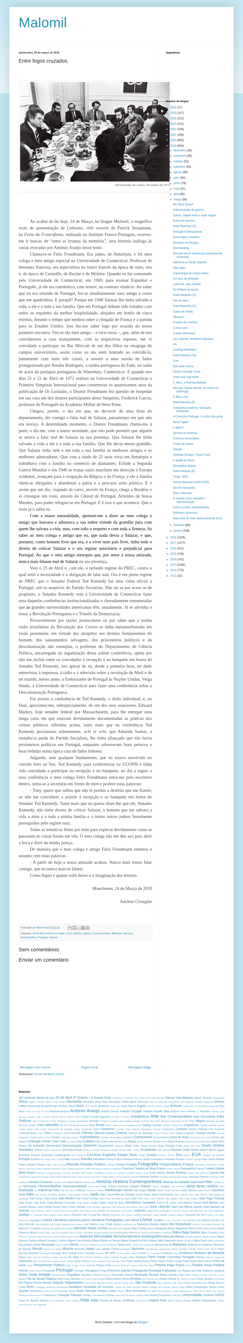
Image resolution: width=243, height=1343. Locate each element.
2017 (173, 542)
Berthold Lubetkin (27, 1125)
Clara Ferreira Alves (164, 1133)
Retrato (129, 1274)
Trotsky (87, 1295)
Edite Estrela (163, 1150)
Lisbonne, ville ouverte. (187, 284)
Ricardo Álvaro (158, 1274)
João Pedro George (87, 1198)
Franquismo (187, 1168)
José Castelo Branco (49, 1206)
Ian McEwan (178, 1186)
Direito (206, 1145)
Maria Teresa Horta (144, 1232)
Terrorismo (139, 1291)
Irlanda (151, 1190)
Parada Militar (127, 1257)
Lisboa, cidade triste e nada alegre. (195, 215)
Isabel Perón (204, 1190)
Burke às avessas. (184, 220)
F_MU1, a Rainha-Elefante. (190, 382)
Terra (128, 1291)
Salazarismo (74, 1282)
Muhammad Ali (163, 1244)
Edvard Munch (208, 1149)
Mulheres (179, 1244)
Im (36, 1190)
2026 (173, 107)
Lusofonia (127, 1224)
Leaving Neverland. (185, 349)
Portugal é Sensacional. (188, 231)
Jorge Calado (99, 1202)
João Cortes (36, 1198)
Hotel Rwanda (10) (184, 355)
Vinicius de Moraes (111, 1300)
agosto (178, 172)
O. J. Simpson (154, 1253)
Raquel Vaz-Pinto (192, 1270)
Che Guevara (216, 1129)
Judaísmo (140, 1210)
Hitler (209, 1182)
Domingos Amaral (72, 1149)
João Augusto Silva (184, 1194)
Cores (207, 1137)
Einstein (35, 1155)
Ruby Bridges (205, 1278)
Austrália (94, 1120)
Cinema (121, 1133)
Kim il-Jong (89, 1214)
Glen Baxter (87, 1173)
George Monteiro (71, 1173)
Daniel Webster (144, 1141)
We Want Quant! (183, 204)
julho (177, 177)
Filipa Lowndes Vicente (32, 1164)
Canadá (156, 1125)
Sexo (30, 1287)
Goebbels (99, 1173)
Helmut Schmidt (131, 1177)
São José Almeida (181, 1283)
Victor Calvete (72, 1300)
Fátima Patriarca (123, 1159)
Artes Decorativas (204, 1116)
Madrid (164, 1224)
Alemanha (74, 1101)
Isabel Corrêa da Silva (168, 1190)
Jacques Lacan (65, 1194)
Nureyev (100, 1253)
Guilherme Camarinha (30, 1177)
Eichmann (24, 1155)
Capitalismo (191, 1125)
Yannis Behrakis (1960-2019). (191, 482)
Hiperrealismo (75, 1182)
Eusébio (35, 1159)
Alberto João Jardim (55, 1102)
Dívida (38, 1149)
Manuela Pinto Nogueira (120, 1228)
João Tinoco (25, 1202)
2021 (173, 134)
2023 (173, 123)
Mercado (169, 1236)
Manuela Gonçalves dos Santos (57, 1228)
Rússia (47, 1282)
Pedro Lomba (174, 1261)
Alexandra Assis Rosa (95, 1101)
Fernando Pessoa (174, 1159)
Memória (117, 933)
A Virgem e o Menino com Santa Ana (131, 1098)
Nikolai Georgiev (179, 1249)
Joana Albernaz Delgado (121, 1194)
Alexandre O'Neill (119, 1101)
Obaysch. (179, 317)
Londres (158, 1220)
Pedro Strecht (205, 1261)
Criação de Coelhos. (185, 322)
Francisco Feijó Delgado (38, 1168)
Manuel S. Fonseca (29, 1228)
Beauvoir (165, 1121)
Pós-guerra (92, 1270)
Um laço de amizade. (186, 278)
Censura (181, 1129)
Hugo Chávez (108, 1186)
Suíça (221, 1287)
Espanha (109, 1155)
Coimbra (55, 1137)
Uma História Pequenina (157, 1295)
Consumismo (160, 1137)
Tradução (63, 1295)
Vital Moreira (141, 1300)
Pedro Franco (158, 1261)
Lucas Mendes (188, 1220)
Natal (90, 1249)
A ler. (176, 360)
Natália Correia (110, 1248)
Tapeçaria (63, 1291)
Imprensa (45, 1190)
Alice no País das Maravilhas (164, 1102)
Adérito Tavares (203, 1097)
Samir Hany (90, 1283)
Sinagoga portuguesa (57, 1287)
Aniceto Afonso (154, 1106)
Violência (128, 1300)
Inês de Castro (67, 1190)
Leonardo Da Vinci (195, 1214)
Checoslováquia (28, 1133)
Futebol (209, 1168)
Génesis (41, 1173)
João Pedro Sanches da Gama (115, 1198)
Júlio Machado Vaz (197, 1210)
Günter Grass (48, 1177)
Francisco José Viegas (62, 1168)
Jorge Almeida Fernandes (61, 1202)
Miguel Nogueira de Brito (135, 1240)
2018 (173, 537)
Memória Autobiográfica (144, 1236)
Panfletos (97, 1257)
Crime (46, 1141)
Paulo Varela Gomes (138, 1261)
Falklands (75, 1159)
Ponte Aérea (35, 1270)
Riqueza (51, 1278)
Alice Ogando (187, 1102)
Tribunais (76, 1295)
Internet (128, 1190)
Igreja (190, 1186)
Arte (154, 1116)
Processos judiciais (119, 1270)
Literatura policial (78, 1220)
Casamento (107, 1129)
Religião (45, 1274)
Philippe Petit (103, 1265)
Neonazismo (152, 1249)
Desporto (119, 1145)
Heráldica (23, 1182)
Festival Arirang (192, 1159)
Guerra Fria (217, 1172)
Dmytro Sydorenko (51, 1150)
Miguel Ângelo (209, 1236)
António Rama (73, 1117)
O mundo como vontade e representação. (189, 500)
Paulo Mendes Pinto (116, 1261)
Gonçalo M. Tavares (115, 1173)
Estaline (152, 1155)
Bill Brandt (74, 1125)
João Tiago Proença (211, 1198)
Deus (128, 1145)
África (23, 1101)
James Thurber (81, 1194)
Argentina (105, 1116)
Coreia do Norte (179, 1137)
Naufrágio (125, 1249)
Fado (66, 1159)
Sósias (145, 1287)
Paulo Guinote (98, 1261)
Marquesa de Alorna (69, 1236)
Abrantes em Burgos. (186, 242)
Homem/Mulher (49, 1186)
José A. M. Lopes (166, 1202)
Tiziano (220, 1291)
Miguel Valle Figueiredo (162, 1240)
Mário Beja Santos (186, 1232)
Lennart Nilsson (176, 1215)
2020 (173, 140)
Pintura (160, 1265)
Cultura (88, 1141)
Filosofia (72, 1164)
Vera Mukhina (57, 1300)
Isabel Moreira (189, 1190)
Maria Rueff (128, 1232)
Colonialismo (89, 1137)
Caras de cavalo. (183, 311)
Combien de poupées (111, 1137)
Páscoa (200, 1257)
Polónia (23, 1270)
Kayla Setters (64, 1215)
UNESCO (177, 1295)
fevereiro (179, 525)
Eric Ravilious (78, 1155)
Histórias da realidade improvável (183, 1182)
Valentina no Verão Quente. (190, 262)
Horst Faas (93, 1186)
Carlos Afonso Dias (29, 1129)
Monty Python (62, 1245)
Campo (146, 1125)
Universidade (192, 1295)
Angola (141, 1106)
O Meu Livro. (181, 396)
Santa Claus (128, 1283)
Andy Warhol (129, 1106)
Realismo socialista (213, 1270)
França (188, 1164)
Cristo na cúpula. (183, 443)
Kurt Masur (126, 1215)
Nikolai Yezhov (196, 1249)
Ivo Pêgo (52, 1194)
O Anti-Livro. (180, 328)
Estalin (142, 1155)
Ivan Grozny (41, 1194)
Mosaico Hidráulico (89, 1245)
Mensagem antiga (140, 1067)
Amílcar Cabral (66, 1106)
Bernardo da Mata (215, 1121)
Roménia (135, 1278)
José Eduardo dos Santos (124, 1207)
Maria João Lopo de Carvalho (53, 1232)
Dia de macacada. (184, 487)
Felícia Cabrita (142, 1159)
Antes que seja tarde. (186, 377)
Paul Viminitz (53, 1261)
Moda (37, 1244)
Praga (103, 1270)
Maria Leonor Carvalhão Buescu (85, 1232)
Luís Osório (76, 1224)
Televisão (91, 1291)
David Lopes (192, 1141)
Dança (132, 1141)
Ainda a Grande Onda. (187, 371)
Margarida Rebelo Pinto (189, 1228)
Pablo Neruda (60, 1257)
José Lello (144, 1207)
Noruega (56, 1253)
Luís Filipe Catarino (60, 1224)
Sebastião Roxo (199, 1283)
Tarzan (72, 1291)
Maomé (151, 1228)
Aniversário (188, 1106)
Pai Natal (73, 1257)
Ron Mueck (147, 1279)
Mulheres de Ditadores (200, 1244)
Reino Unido (28, 1274)
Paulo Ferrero (82, 1261)
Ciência (87, 1133)
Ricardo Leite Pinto (180, 1274)
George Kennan (54, 1173)
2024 (173, 118)
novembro (180, 155)
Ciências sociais (104, 1133)
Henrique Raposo (199, 1176)
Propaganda (139, 1270)
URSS (219, 1295)
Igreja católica (207, 1186)
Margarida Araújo (165, 1228)
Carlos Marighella (83, 1129)
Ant (46, 1111)
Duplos (136, 1150)
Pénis (29, 1265)
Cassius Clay (123, 1129)
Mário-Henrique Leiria (47, 1236)
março (178, 199)
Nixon (221, 1248)
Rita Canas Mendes (68, 1278)
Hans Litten (77, 1177)
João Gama (50, 1198)
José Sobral (85, 1210)
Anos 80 (39, 1111)
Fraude (200, 1168)
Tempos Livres (107, 1291)
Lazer (156, 1215)
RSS (156, 1279)
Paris (152, 1257)
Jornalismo (133, 1202)
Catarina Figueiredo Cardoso (146, 1129)
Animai (165, 1106)
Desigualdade (106, 1145)
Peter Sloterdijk (87, 1265)
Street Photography (197, 1287)
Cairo (138, 1125)
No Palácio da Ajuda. (186, 289)
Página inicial (89, 1067)
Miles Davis (200, 1240)
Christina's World (61, 1133)
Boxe (92, 1125)
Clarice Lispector (185, 1133)
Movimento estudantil (143, 1245)
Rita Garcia (86, 1279)
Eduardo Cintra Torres (185, 1149)
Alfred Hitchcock (139, 1101)
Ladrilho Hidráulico (142, 1215)
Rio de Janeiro (36, 1278)
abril (177, 194)
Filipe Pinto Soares (55, 1164)
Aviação (104, 1121)
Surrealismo (36, 1291)
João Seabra (171, 1198)
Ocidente (167, 1253)
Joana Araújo (143, 1194)
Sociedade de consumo (98, 1287)
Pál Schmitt (86, 1257)
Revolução (141, 1274)
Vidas (94, 1300)
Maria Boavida (210, 1228)
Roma (125, 1278)
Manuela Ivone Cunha (90, 1228)
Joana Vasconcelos (162, 1194)
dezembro (180, 150)
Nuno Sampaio (86, 1253)
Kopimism (115, 1215)
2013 (173, 564)
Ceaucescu (168, 1129)
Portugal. (79, 1270)
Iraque (142, 1190)
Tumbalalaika (98, 1295)
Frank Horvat (173, 1168)
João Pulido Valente (154, 1198)
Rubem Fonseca (188, 1279)
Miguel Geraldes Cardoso (53, 1240)
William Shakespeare (204, 1300)
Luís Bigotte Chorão (207, 1220)
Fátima (110, 1159)
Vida (84, 1299)
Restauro (106, 1275)
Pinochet (143, 1265)
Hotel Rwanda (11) (184, 306)
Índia (56, 1190)
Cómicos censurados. (186, 438)
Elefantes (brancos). (185, 512)
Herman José (59, 1182)
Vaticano (44, 1300)
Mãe (171, 1224)
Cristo (62, 1141)
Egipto (220, 1149)
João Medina (66, 1198)
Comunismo (143, 1137)
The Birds (152, 1291)
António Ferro (178, 1111)
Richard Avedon (199, 1275)
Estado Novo (127, 1155)
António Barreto (110, 1111)
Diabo (136, 1145)
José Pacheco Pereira (41, 1210)
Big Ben (64, 1125)
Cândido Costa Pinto (172, 1125)
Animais (176, 1106)
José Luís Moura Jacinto (186, 1206)
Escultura (94, 1155)
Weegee (187, 1300)
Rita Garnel (98, 1279)
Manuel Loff (218, 1224)
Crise (54, 1141)
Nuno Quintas (69, 1253)
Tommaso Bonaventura (30, 1295)
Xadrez (220, 1300)
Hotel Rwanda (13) (184, 226)
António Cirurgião (55, 933)
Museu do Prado (52, 1249)
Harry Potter (102, 1177)
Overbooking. (181, 248)
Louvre (167, 1220)
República (73, 1274)
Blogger (143, 1322)
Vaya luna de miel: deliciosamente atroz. (198, 518)
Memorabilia (103, 1236)
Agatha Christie (36, 1102)
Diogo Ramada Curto (169, 1145)
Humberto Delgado (128, 1186)
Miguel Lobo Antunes (80, 1240)
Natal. (98, 1249)
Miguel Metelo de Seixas (106, 1240)
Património (25, 1261)
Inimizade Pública (95, 1190)
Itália (30, 1194)
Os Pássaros (44, 1257)
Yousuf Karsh (25, 1304)
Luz (134, 1224)
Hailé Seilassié (63, 1177)
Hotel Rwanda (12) (184, 295)
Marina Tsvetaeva (163, 1232)
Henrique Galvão (148, 1176)
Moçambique (26, 1244)
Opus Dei (32, 1257)
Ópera (22, 1257)
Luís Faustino (42, 1224)
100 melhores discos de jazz (37, 1097)
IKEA (221, 1186)
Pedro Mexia (189, 1261)
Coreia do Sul (197, 1137)
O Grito (142, 1253)
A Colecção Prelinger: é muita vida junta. (198, 416)
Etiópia (187, 1155)
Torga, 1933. (181, 476)
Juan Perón (127, 1210)
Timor (201, 1291)
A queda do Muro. (184, 460)
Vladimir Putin (157, 1300)
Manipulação (183, 1224)
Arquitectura (140, 1116)
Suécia (213, 1287)
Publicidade (169, 1270)
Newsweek (164, 1249)
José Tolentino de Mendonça (106, 1210)
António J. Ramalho (198, 1111)
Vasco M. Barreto (29, 1300)
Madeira (154, 1224)
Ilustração (26, 1190)
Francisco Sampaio (111, 1168)
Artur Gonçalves (40, 1121)
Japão (94, 1194)
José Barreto (210, 1202)
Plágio (171, 1265)
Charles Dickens (197, 1129)
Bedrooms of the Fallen (183, 1121)
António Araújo (85, 1110)
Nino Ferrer (211, 1249)
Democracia (53, 1145)
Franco (161, 1168)
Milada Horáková (184, 1240)
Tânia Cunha (50, 1291)
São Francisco (164, 1283)
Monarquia (47, 1244)
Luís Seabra (90, 1224)
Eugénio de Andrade (213, 1155)
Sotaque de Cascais (159, 1287)
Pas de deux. (181, 300)
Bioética (84, 1125)
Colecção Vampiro (70, 1137)
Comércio (127, 1137)
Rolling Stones (113, 1278)
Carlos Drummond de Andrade (56, 1129)
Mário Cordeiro (209, 1232)
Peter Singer (72, 1265)
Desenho (90, 1145)
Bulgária (131, 1125)
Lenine (163, 1214)
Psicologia (154, 1270)
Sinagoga (40, 1287)
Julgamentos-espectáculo (159, 1210)
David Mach (205, 1141)
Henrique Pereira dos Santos (174, 1177)
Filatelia (220, 1159)
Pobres (180, 1265)
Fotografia (148, 1164)
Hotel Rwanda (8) (184, 471)
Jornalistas (148, 1202)
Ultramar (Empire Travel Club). (192, 454)
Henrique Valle (217, 1177)
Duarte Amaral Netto (121, 1150)
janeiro (178, 530)
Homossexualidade (74, 1186)
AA (175, 344)
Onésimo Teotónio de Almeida (201, 1253)
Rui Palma (219, 1279)
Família (86, 1159)
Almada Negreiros (204, 1102)
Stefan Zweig (178, 1287)
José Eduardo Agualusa (98, 1207)
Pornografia (48, 1270)
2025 (173, 112)
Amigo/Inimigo (49, 1106)
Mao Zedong (139, 1228)
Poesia (197, 1265)
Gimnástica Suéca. (185, 465)
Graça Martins (157, 1172)
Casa (96, 1129)
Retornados (117, 1274)
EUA (69, 933)
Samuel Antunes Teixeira (109, 1283)
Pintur (151, 1265)
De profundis (36, 1145)
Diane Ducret (148, 1145)
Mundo (37, 1249)
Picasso (116, 1265)
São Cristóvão (146, 1282)
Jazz (103, 1194)
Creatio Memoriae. (184, 333)
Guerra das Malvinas (198, 1173)
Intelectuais (113, 1190)
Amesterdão (34, 1106)
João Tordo (39, 1202)
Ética (179, 1155)
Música (67, 1249)
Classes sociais (205, 1133)
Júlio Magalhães (216, 1210)
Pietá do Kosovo (129, 1265)
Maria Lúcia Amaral (112, 1232)
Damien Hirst (120, 1141)
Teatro (80, 1291)
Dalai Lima (108, 1141)
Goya (145, 1173)
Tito (214, 1291)
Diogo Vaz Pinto (191, 1145)
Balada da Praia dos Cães (146, 1121)
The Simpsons (165, 1291)
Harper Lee (89, 1177)
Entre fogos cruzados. (186, 237)
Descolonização (72, 1145)
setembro (180, 166)
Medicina (86, 1236)
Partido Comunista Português (176, 1257)
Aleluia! (177, 449)
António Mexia (58, 1117)
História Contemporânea (97, 933)
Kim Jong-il (103, 1214)
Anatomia (103, 1106)
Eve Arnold (57, 1159)
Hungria (165, 1186)
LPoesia (176, 1220)
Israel (22, 1194)
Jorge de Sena (115, 1202)
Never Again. (181, 422)
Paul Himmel (39, 1261)
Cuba (79, 1141)
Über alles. (179, 268)
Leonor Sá (212, 1215)
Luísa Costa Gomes (109, 1224)
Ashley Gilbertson (58, 1121)
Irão (136, 1190)
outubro (179, 161)
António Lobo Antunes (38, 1117)
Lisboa (47, 1220)
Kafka (46, 1215)
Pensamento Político (48, 1265)
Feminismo (157, 1159)
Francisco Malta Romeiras (88, 1168)
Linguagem (35, 1220)
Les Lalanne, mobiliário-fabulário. (193, 339)
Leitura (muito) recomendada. (191, 507)
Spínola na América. (185, 433)
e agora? (178, 427)
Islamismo (218, 1190)
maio (177, 188)
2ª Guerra (80, 1097)
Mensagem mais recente (35, 1067)
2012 (173, 570)
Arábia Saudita (90, 1116)
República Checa (90, 1274)
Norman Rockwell (29, 1253)
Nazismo (137, 1249)
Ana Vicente (91, 1106)
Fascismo (99, 1159)
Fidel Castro (208, 1159)
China (47, 1133)
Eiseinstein (48, 1155)
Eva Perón (45, 1159)
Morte (74, 1244)
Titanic (208, 1291)
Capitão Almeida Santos (212, 1125)
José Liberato (160, 1206)
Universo (208, 1295)
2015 (173, 553)
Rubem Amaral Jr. (169, 1278)
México (179, 1236)
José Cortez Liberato (74, 1206)
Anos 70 (30, 1111)
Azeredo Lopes (117, 1121)
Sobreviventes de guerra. (188, 209)
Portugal (42, 937)
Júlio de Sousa (180, 1210)
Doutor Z (87, 1150)
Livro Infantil (131, 1220)
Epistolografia (62, 1155)
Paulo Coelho (67, 1261)
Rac (180, 1270)
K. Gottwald (36, 1215)
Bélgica (200, 1121)
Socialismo (75, 1287)
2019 (173, 145)
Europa (24, 1159)
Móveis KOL (125, 1244)
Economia (148, 1149)
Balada (128, 1121)
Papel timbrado (111, 1257)
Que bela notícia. (183, 366)
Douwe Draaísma (102, 1150)
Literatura (60, 1220)
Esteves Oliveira (166, 1155)
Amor (80, 1106)
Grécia (170, 1172)
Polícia (208, 1265)
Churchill (75, 1133)
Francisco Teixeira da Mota (139, 1168)
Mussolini (79, 1248)
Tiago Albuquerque (182, 1291)
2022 (173, 129)
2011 (173, 575)
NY (107, 1253)
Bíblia (40, 1125)
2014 (173, 559)
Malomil (43, 22)
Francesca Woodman (205, 1164)
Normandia (44, 1253)
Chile (40, 1133)
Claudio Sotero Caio (39, 1137)
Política (218, 1265)
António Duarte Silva (156, 1111)
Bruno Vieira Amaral (116, 1125)
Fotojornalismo (171, 1164)
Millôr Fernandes (215, 1240)
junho (177, 183)
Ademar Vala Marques (179, 1097)
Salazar (53, 937)
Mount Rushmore (108, 1245)
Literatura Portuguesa (106, 1220)
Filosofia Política (92, 1164)
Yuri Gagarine (39, 1304)
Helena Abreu (115, 1177)
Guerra (181, 1172)
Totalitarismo (50, 1295)
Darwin (157, 1141)
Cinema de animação (141, 1133)
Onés (176, 1253)
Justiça (24, 1214)
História (77, 933)
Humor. (155, 1186)
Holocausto (30, 1186)
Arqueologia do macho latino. (191, 273)
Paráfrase (141, 1257)
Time (195, 1291)
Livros (146, 1219)
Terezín (120, 1291)
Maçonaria (143, 1224)
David (164, 1141)
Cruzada (71, 1141)
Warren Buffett (175, 1300)
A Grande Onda (101, 1097)
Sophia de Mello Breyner (127, 1287)
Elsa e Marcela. (182, 493)
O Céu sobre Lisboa (127, 1253)
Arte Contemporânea (176, 1116)
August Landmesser (78, 1121)
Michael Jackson (193, 1236)
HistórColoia (89, 1182)
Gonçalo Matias (134, 1173)
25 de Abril (38, 933)
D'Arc (98, 1141)
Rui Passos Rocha (30, 1282)
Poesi (188, 1265)
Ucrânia (110, 1295)
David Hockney (176, 1141)
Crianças (34, 1141)
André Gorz (115, 1106)
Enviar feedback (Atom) (49, 1074)
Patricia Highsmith (215, 1257)
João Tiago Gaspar (188, 1198)
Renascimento (59, 1275)
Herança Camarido (40, 1182)
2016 (173, 548)
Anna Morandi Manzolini (207, 1106)
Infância (80, 1190)
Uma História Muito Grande (129, 1295)
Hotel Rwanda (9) (184, 402)
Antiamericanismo (59, 1111)
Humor (146, 1186)
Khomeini (76, 1214)
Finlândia (110, 1164)
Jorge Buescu (83, 1202)
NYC (113, 1253)
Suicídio (24, 1291)
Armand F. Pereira (120, 1117)
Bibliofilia (52, 1125)
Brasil (100, 1125)
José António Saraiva (189, 1202)
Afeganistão (218, 1098)
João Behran (200, 1194)
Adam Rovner (157, 1098)
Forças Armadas (126, 1164)
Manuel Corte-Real (201, 1224)
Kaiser (53, 1215)
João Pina (137, 1198)
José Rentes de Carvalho (66, 1210)
